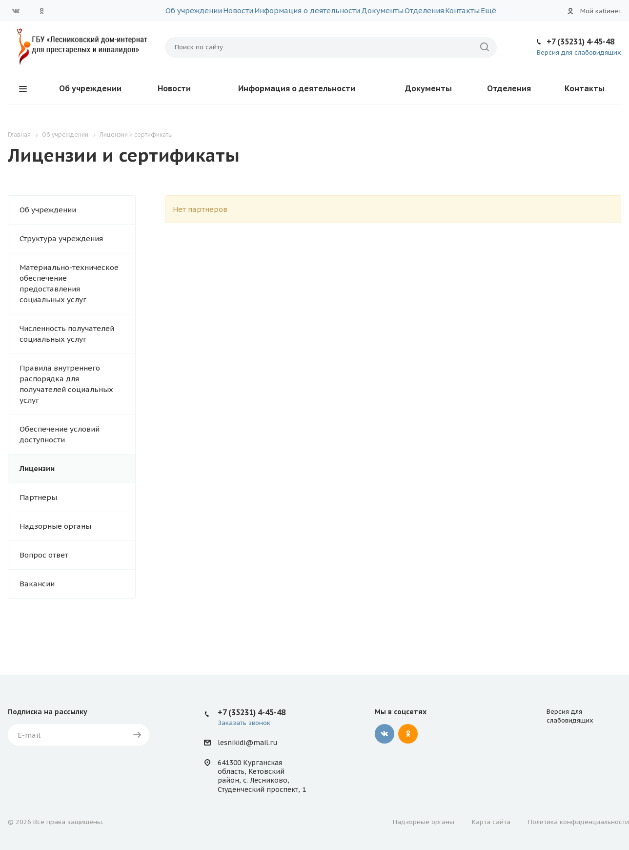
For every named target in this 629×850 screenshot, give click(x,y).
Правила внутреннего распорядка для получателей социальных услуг (66, 384)
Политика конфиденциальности (578, 822)
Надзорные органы (55, 526)
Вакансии (37, 583)
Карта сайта (491, 822)
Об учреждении (193, 10)
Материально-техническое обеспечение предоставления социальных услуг (69, 283)
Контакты (462, 10)
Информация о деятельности (307, 10)
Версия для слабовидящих (579, 52)
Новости (238, 10)
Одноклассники (41, 11)
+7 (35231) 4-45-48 (580, 41)
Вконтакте (16, 11)
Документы (382, 10)
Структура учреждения (61, 238)
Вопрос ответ (44, 555)
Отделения (424, 10)
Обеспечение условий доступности (60, 434)
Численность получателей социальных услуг (67, 334)
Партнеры (38, 497)
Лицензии (37, 468)
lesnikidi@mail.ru (247, 742)
